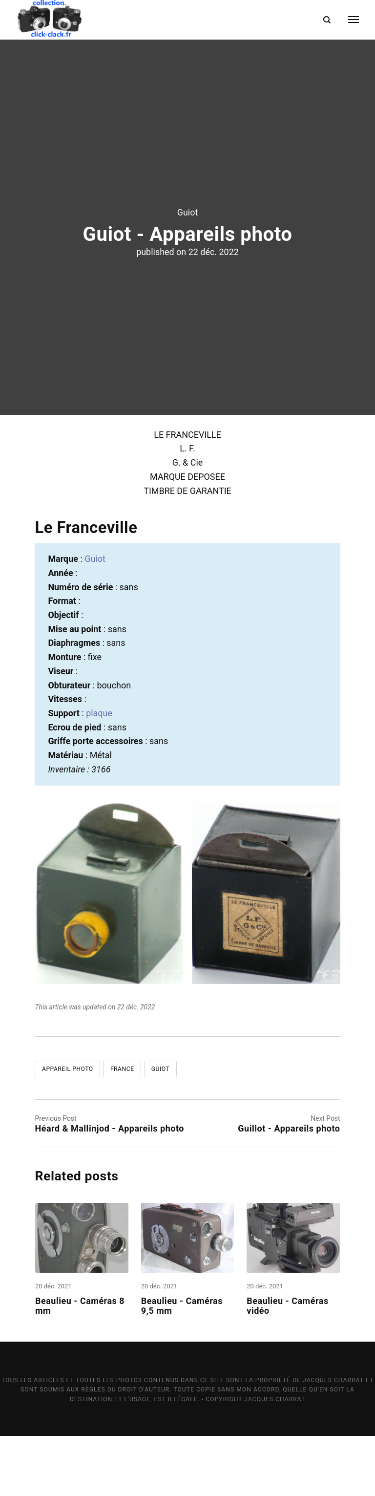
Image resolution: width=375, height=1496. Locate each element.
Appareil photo (67, 1128)
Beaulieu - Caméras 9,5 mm (182, 1365)
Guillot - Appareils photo (289, 1188)
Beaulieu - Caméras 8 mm (80, 1365)
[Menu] (347, 20)
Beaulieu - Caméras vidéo (287, 1365)
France (122, 1128)
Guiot (187, 241)
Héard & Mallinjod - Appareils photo (109, 1188)
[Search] (327, 20)
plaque (99, 773)
